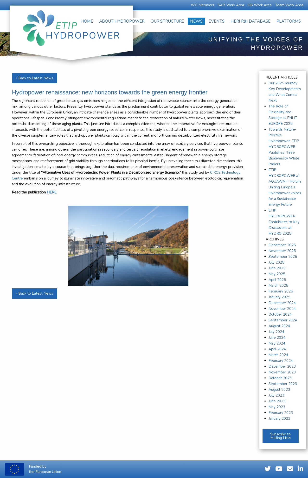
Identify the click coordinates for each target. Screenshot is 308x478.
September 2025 (283, 256)
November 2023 (282, 372)
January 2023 (279, 418)
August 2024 (279, 326)
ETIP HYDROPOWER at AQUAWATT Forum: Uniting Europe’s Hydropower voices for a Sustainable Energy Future (285, 187)
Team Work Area (289, 5)
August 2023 (279, 389)
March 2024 (278, 354)
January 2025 (279, 297)
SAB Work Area (231, 5)
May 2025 (277, 274)
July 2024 (276, 331)
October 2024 (280, 314)
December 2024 (282, 302)
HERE (51, 192)
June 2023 (277, 401)
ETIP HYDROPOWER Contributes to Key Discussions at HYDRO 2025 (284, 222)
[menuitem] (87, 21)
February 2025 (281, 291)
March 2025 (278, 285)
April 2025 (277, 279)
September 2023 (283, 383)
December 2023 (282, 366)
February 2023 (281, 412)
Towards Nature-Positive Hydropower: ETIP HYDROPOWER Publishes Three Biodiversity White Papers (284, 146)
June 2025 (277, 268)
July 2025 (276, 262)
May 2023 (277, 407)
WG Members (202, 5)
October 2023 (280, 378)
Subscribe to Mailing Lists (280, 436)
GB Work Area (260, 5)
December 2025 (282, 245)
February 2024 (281, 360)
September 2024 (283, 320)
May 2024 (277, 343)
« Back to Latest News (34, 78)
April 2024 (277, 349)
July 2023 (276, 395)
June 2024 (277, 337)
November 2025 (282, 250)
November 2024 (282, 308)
